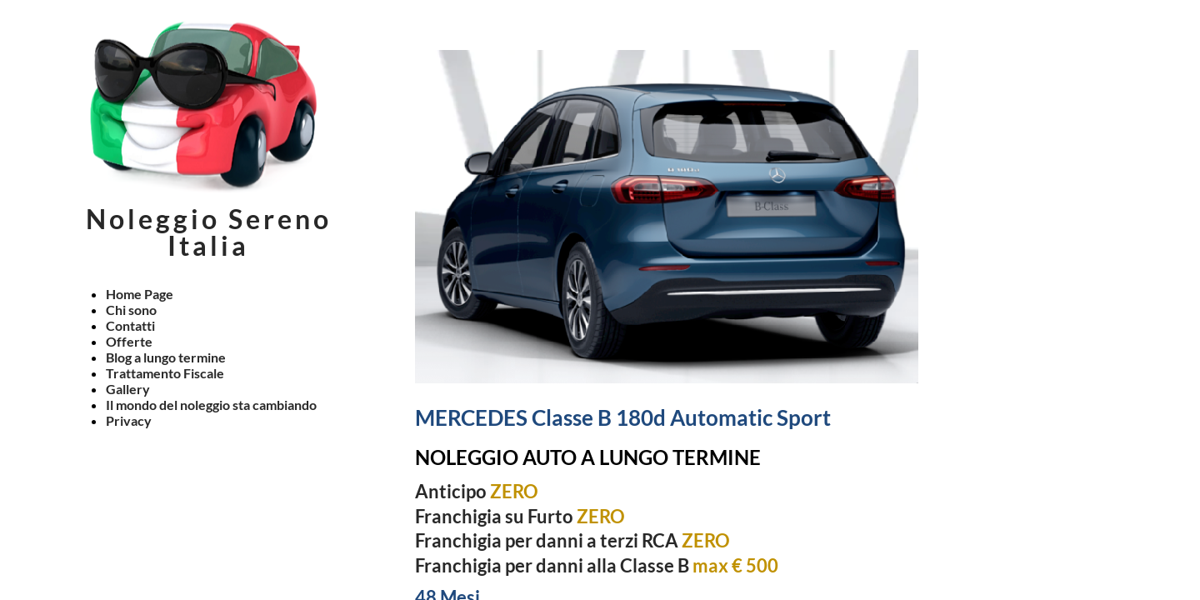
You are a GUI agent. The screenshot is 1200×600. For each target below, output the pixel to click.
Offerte (129, 341)
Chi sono (131, 310)
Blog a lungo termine (166, 357)
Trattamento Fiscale (165, 373)
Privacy (129, 420)
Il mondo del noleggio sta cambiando (211, 404)
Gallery (128, 389)
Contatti (130, 325)
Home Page (139, 294)
